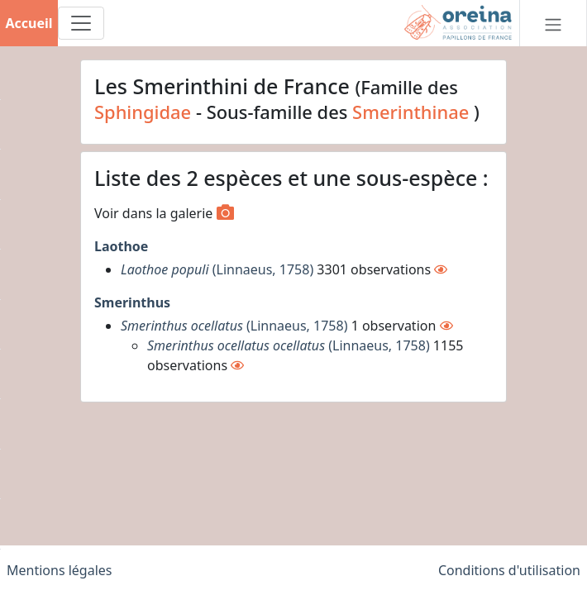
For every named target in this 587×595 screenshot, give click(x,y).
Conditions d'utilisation (509, 570)
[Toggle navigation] (81, 23)
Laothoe (121, 246)
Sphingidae (142, 112)
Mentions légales (59, 570)
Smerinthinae (410, 112)
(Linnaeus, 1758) (217, 269)
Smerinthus (132, 302)
